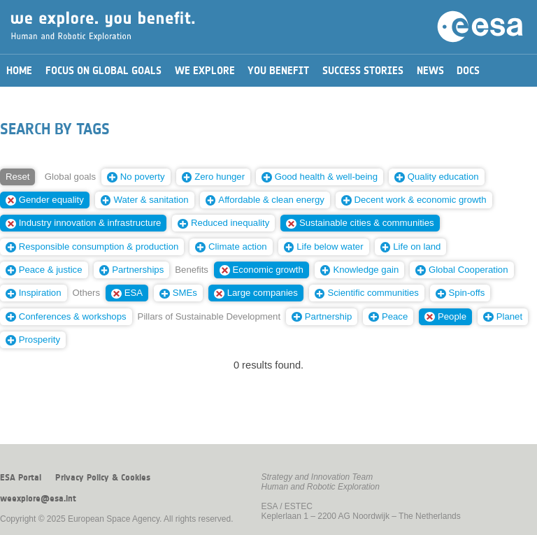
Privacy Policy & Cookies (102, 477)
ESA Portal (20, 477)
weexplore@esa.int (38, 498)
